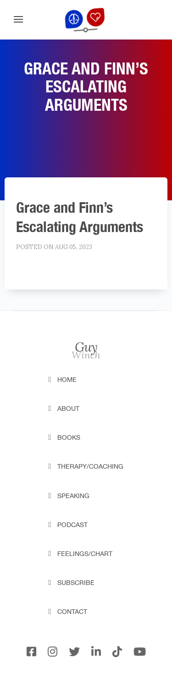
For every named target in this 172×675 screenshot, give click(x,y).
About (68, 408)
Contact (72, 611)
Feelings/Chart (84, 553)
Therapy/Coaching (90, 466)
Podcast (72, 524)
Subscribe (75, 582)
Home (67, 379)
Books (68, 437)
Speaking (73, 495)
